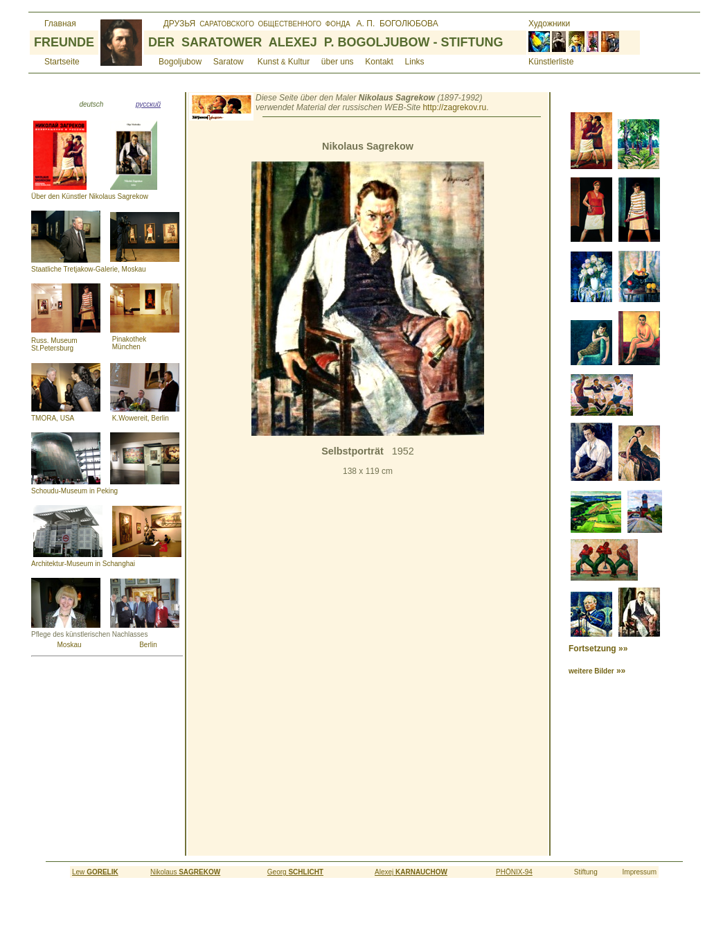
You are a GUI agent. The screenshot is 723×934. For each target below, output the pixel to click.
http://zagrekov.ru (454, 107)
